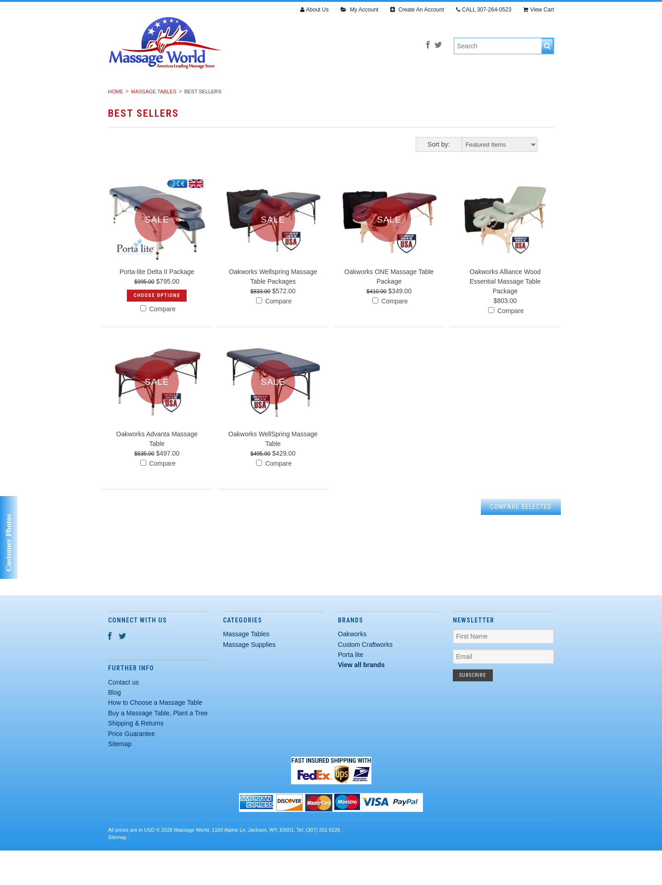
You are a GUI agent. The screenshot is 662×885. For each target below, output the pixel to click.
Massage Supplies (258, 95)
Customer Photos (8, 542)
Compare (158, 344)
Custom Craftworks (365, 679)
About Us (314, 9)
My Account (359, 9)
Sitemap (119, 778)
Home (115, 126)
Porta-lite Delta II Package (157, 306)
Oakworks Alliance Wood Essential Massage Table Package (505, 316)
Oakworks (352, 669)
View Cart (538, 9)
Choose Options (156, 330)
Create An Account (417, 9)
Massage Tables (179, 95)
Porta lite (350, 689)
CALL (484, 9)
